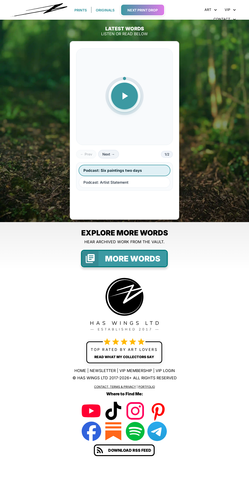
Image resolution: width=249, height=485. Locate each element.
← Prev (86, 154)
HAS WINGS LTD (92, 377)
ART (211, 10)
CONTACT (224, 19)
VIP (230, 10)
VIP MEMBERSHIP (135, 370)
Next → (108, 154)
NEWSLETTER (103, 370)
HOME (80, 370)
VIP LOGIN (165, 370)
